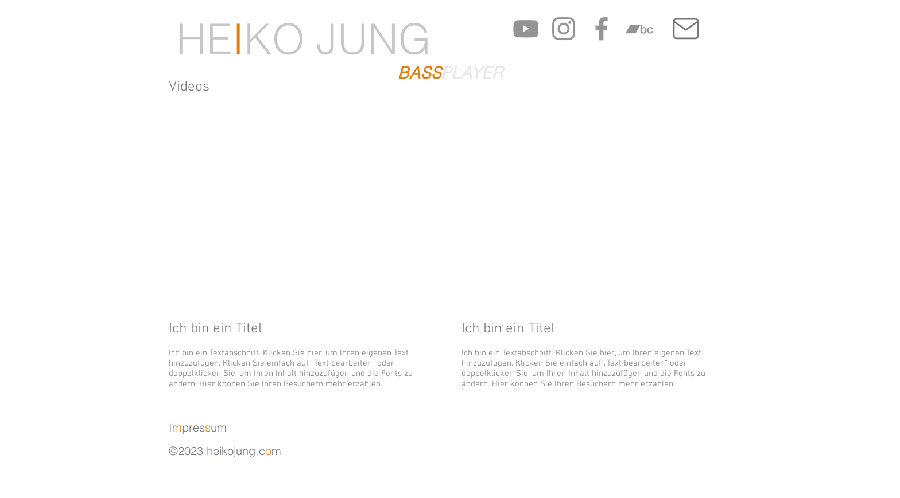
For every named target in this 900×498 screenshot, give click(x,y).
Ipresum (198, 427)
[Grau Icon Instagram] (563, 28)
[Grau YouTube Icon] (525, 28)
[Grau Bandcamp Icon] (639, 28)
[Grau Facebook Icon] (601, 28)
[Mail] (686, 28)
